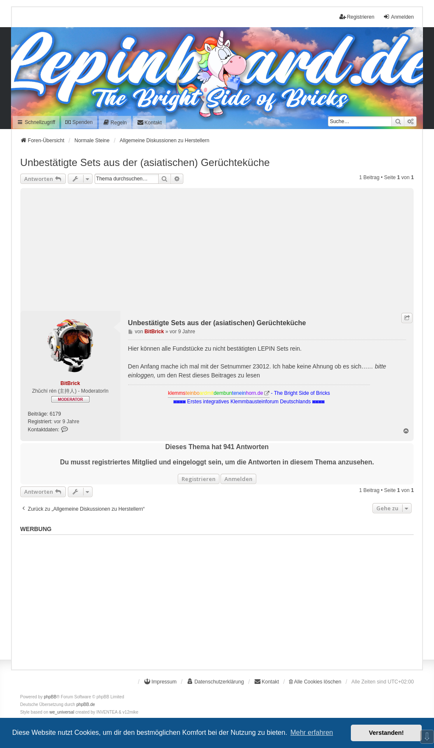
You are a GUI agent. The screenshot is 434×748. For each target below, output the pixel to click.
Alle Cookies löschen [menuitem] (315, 682)
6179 (55, 414)
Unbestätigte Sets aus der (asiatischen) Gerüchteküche (145, 162)
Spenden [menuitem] (78, 122)
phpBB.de (85, 704)
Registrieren (199, 479)
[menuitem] (115, 122)
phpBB (50, 697)
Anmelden (238, 479)
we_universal (62, 712)
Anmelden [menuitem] (398, 17)
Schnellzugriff (36, 122)
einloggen (141, 375)
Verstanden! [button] (386, 732)
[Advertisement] (217, 247)
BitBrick (70, 383)
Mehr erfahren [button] (311, 732)
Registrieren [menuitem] (357, 17)
